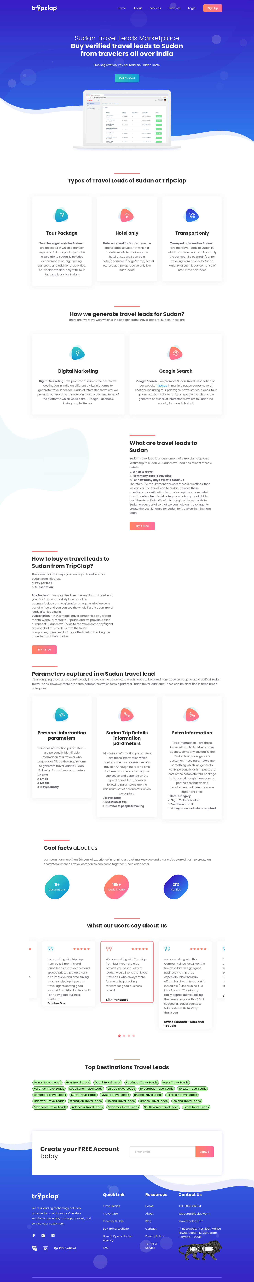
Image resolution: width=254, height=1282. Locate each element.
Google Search (176, 371)
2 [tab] (124, 1036)
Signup (204, 1152)
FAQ (105, 1248)
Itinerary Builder (113, 1221)
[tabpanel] (127, 972)
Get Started (127, 78)
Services (155, 8)
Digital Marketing (78, 371)
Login (191, 8)
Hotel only (127, 233)
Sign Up (212, 8)
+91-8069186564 (189, 1206)
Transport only (192, 233)
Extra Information (192, 733)
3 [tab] (129, 1036)
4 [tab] (133, 1036)
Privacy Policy (154, 1236)
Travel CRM (110, 1214)
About (138, 8)
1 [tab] (119, 1035)
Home (122, 8)
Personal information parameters (62, 735)
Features (175, 8)
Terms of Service (151, 1246)
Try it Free (142, 526)
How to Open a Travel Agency (117, 1238)
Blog (148, 1221)
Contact (151, 1229)
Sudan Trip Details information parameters (127, 738)
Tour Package (61, 233)
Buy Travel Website (116, 1229)
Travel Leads (111, 1206)
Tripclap (161, 386)
